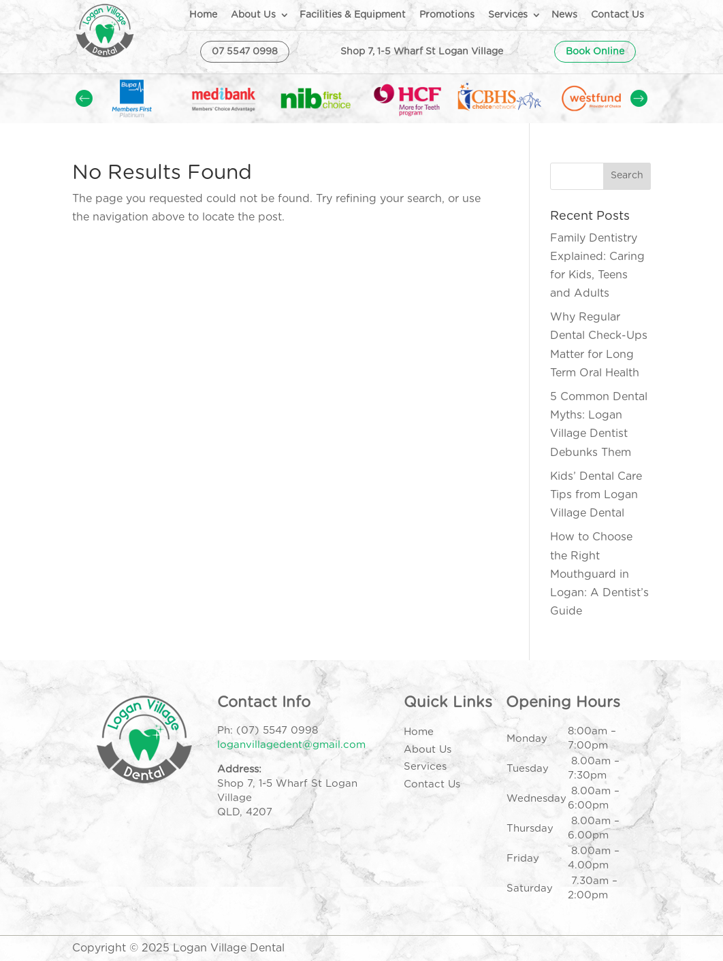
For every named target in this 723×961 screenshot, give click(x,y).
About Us (253, 15)
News (564, 15)
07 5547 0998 (245, 51)
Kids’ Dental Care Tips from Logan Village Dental (596, 495)
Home (203, 15)
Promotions (447, 15)
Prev (84, 98)
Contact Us (617, 15)
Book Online (595, 51)
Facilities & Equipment (353, 15)
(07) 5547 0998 (277, 731)
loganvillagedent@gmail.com (291, 745)
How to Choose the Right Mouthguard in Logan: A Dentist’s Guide (599, 574)
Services (508, 15)
